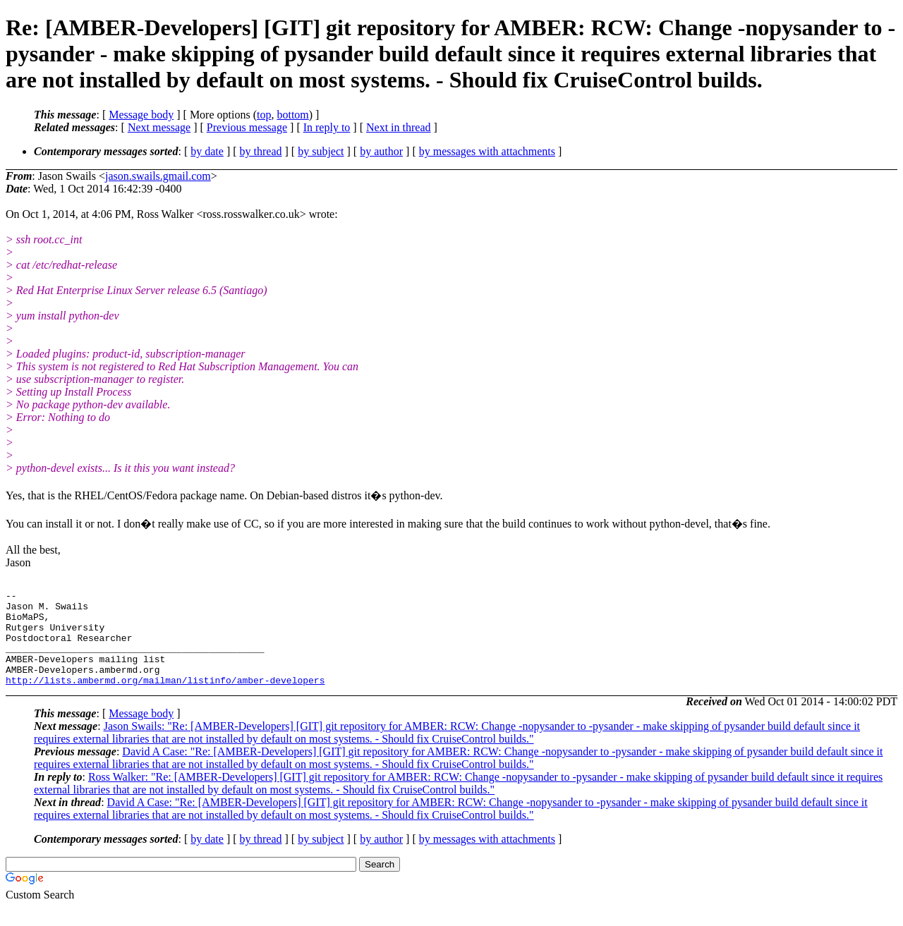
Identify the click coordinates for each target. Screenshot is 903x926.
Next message (159, 127)
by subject (321, 151)
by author (381, 151)
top (264, 115)
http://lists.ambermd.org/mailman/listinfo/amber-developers (165, 699)
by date (207, 151)
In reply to (327, 127)
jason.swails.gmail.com (158, 176)
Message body (141, 115)
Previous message (247, 127)
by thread (261, 151)
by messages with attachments (487, 151)
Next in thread (398, 127)
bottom (292, 115)
